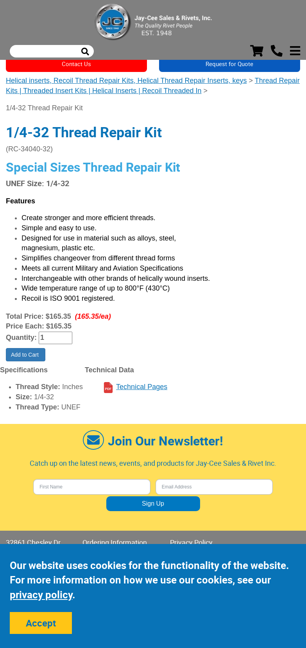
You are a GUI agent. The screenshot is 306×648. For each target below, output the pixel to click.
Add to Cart (25, 355)
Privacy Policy (191, 542)
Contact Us (76, 64)
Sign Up (153, 503)
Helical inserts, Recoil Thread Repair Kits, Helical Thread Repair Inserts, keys (126, 80)
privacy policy (41, 594)
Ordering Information (114, 542)
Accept (41, 623)
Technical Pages (141, 387)
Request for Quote (229, 64)
